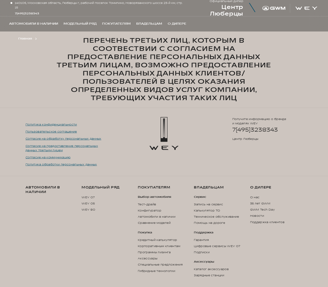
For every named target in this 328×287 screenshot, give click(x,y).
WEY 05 (88, 203)
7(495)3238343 (27, 13)
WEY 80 (88, 209)
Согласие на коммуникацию (48, 157)
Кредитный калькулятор (157, 240)
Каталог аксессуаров (211, 269)
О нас (255, 197)
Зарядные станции (209, 275)
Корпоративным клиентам (159, 246)
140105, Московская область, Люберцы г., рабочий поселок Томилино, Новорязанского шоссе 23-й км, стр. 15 (98, 5)
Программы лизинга (154, 252)
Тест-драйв (147, 204)
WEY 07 (88, 197)
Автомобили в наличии (43, 189)
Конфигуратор (149, 210)
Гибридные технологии (156, 271)
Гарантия (201, 240)
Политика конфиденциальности (51, 124)
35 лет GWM (260, 203)
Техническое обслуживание (216, 217)
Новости (257, 216)
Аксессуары (148, 258)
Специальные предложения (160, 264)
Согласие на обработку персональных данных (63, 139)
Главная (25, 38)
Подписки (202, 252)
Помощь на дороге (209, 223)
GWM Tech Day (262, 209)
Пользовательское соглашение (51, 131)
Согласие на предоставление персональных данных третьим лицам (62, 148)
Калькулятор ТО (207, 210)
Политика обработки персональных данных (61, 164)
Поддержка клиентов (267, 222)
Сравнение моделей (154, 223)
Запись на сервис (208, 204)
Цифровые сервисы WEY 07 (217, 246)
